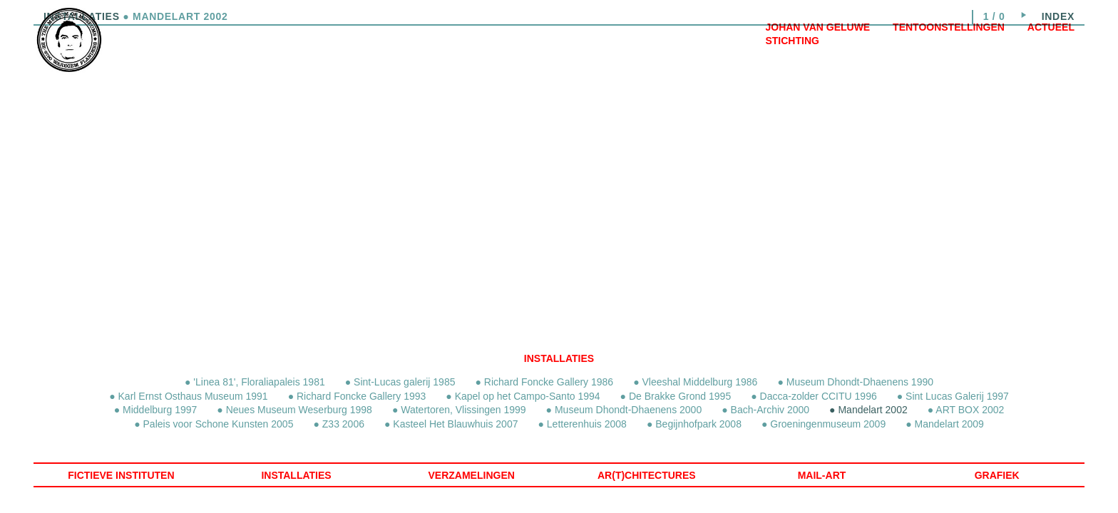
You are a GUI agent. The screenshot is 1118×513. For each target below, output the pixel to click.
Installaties (559, 358)
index (1058, 16)
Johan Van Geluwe (817, 27)
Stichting (792, 40)
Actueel (1051, 27)
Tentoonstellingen (949, 27)
